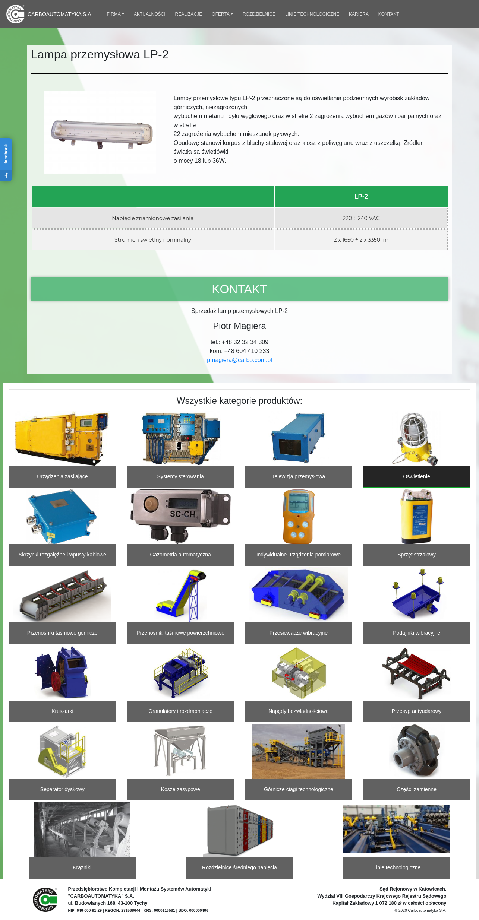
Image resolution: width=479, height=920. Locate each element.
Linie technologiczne (312, 14)
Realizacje (188, 14)
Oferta (221, 14)
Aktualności (150, 14)
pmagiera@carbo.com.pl (239, 360)
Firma (114, 14)
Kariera (359, 14)
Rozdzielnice (259, 14)
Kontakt (388, 14)
